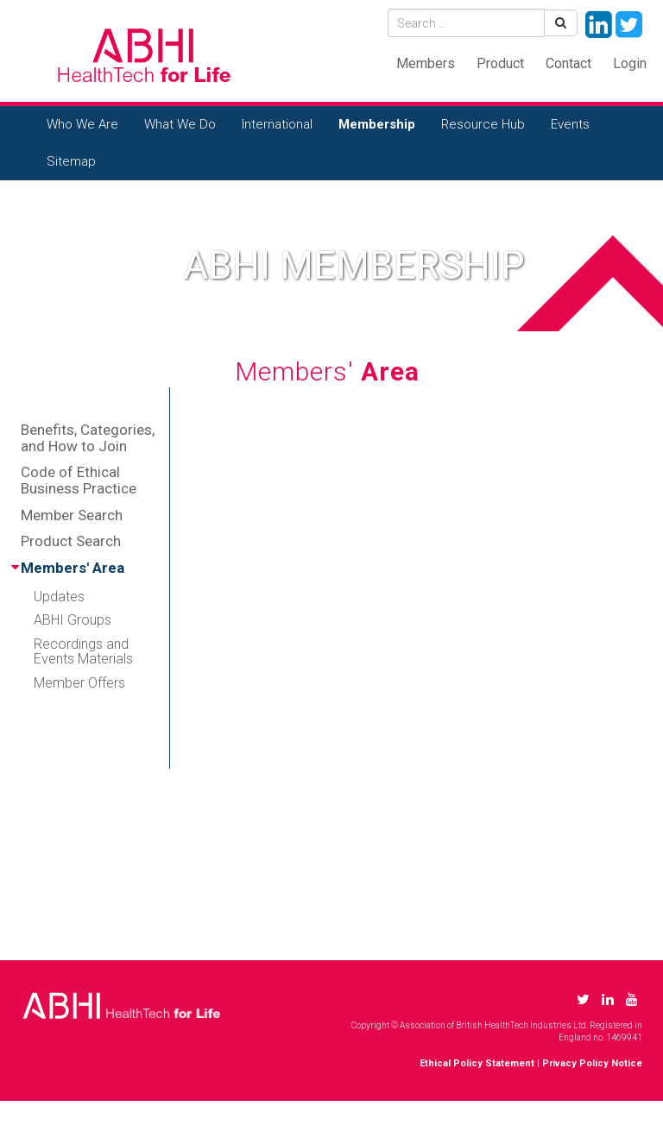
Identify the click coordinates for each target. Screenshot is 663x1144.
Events (570, 124)
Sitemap (71, 161)
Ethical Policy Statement (477, 1063)
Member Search (72, 515)
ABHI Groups (72, 620)
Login (630, 63)
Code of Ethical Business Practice (78, 480)
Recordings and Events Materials (83, 652)
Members (425, 63)
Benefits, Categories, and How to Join (88, 438)
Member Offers (79, 683)
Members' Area (72, 567)
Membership (376, 124)
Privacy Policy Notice (592, 1063)
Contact (568, 63)
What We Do (180, 124)
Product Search (71, 541)
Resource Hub (483, 124)
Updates (59, 596)
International (277, 124)
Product (500, 63)
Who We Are (82, 124)
